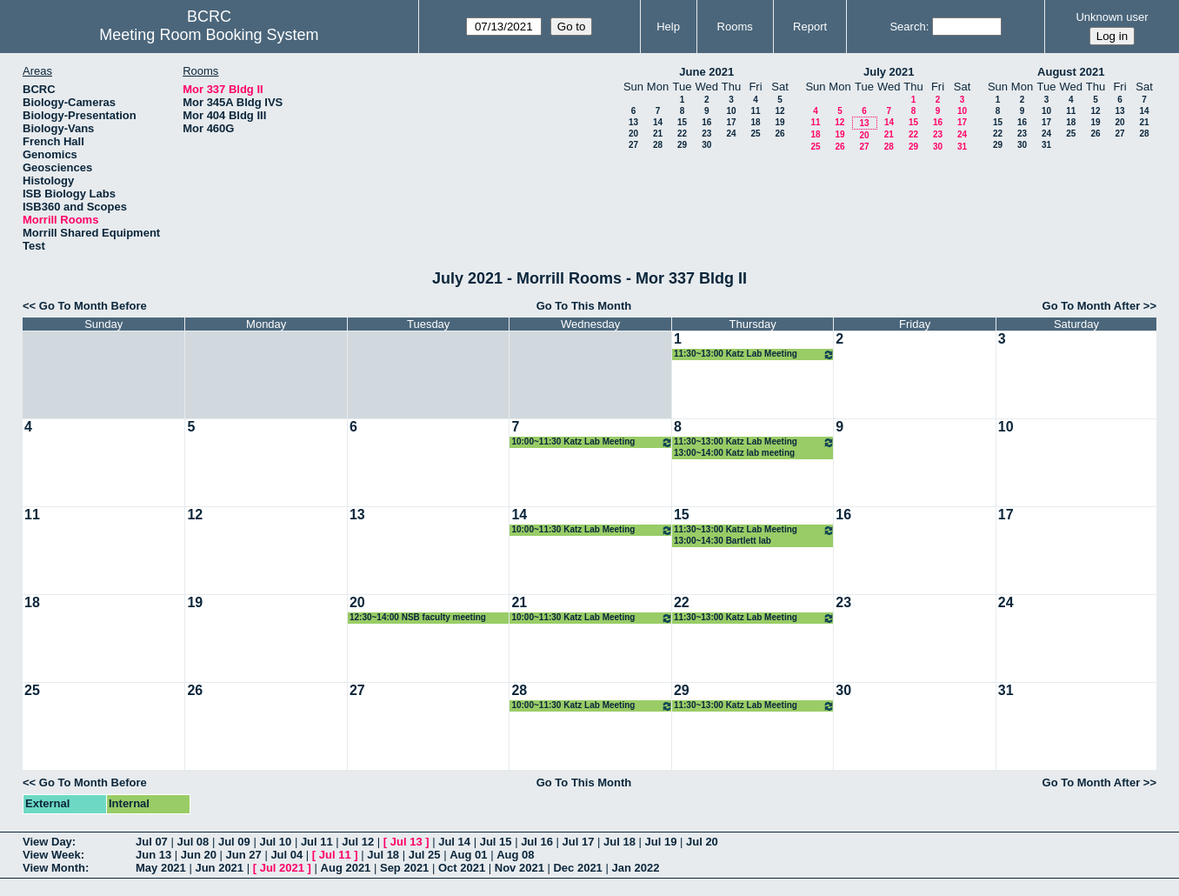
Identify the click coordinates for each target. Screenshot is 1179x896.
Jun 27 (244, 854)
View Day (47, 841)
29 (682, 145)
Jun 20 (198, 854)
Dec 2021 (577, 867)
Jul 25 (425, 854)
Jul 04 (286, 854)
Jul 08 (193, 841)
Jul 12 (358, 841)
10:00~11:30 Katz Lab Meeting (591, 442)
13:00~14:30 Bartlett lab (722, 540)
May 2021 (161, 867)
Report (810, 26)
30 (706, 145)
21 (658, 133)
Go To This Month (584, 305)
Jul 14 (454, 841)
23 (706, 133)
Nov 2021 (519, 867)
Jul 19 (661, 841)
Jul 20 (702, 841)
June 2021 (706, 71)
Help (668, 26)
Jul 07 (152, 841)
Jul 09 (234, 841)
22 (682, 133)
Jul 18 (619, 841)
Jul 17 (579, 841)
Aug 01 (468, 854)
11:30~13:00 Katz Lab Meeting (754, 354)
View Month (54, 867)
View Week (52, 854)
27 (633, 145)
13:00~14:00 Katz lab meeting (734, 453)
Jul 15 (496, 841)
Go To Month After (1091, 305)
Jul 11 (317, 841)
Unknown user (1112, 16)
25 (755, 133)
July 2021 (889, 71)
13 (633, 122)
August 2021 (1070, 71)
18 (755, 122)
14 (658, 122)
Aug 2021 (346, 867)
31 (962, 146)
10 (731, 111)
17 (731, 122)
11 (755, 111)
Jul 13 (406, 841)
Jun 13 (153, 854)
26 (779, 133)
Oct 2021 (461, 867)
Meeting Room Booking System (208, 34)
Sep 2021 (404, 867)
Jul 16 (537, 841)
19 (779, 122)
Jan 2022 (635, 867)
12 (779, 111)
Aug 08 (515, 854)
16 (706, 122)
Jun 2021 (219, 867)
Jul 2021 (282, 867)
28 (658, 145)
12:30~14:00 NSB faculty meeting (418, 617)
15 (682, 122)
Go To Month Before (93, 305)
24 (731, 133)
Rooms (735, 26)
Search (907, 26)
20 (633, 133)
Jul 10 (275, 841)
